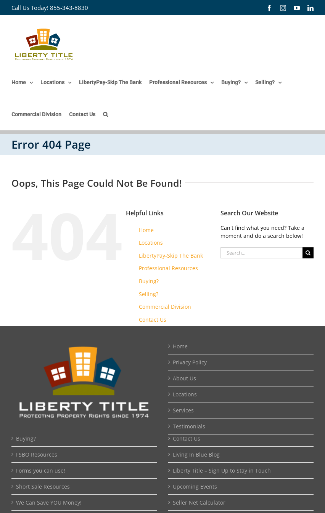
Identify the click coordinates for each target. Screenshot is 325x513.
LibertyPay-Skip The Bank (171, 255)
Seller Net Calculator (199, 502)
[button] (105, 114)
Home (146, 230)
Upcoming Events (195, 486)
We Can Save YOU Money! (49, 502)
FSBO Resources (36, 454)
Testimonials (189, 426)
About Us (184, 378)
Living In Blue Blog (196, 454)
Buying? (149, 281)
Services (183, 410)
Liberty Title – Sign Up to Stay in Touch (222, 470)
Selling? (148, 294)
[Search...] (261, 252)
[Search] (308, 252)
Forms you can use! (40, 470)
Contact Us (152, 319)
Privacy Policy (190, 362)
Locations (151, 242)
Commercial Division (165, 306)
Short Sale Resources (43, 486)
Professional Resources (168, 268)
